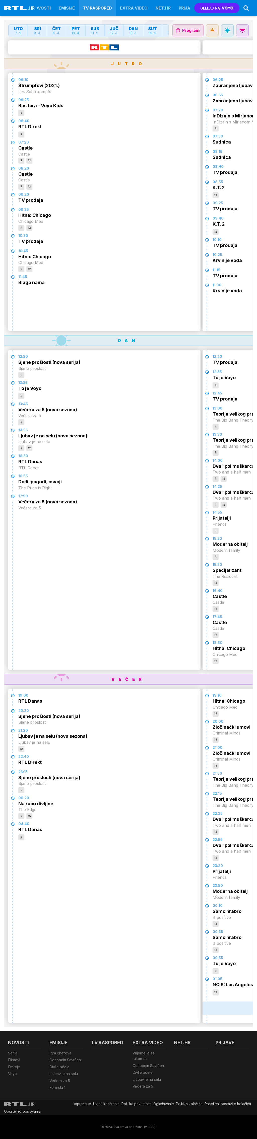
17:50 (23, 496)
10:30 (23, 235)
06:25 (23, 100)
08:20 (23, 168)
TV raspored (97, 8)
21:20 (23, 730)
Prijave (187, 8)
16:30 (23, 456)
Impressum (82, 1104)
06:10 (23, 80)
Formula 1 (57, 1087)
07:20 (23, 142)
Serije (13, 1053)
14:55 (23, 430)
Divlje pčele (59, 1066)
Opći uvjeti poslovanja (22, 1111)
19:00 (23, 695)
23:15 (23, 772)
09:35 (23, 209)
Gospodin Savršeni (65, 1059)
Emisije (67, 8)
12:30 (23, 356)
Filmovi (14, 1059)
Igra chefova (60, 1053)
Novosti (41, 8)
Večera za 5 (59, 1080)
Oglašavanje (163, 1104)
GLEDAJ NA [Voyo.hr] (217, 8)
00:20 (23, 798)
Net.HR (163, 8)
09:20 (23, 194)
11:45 (22, 277)
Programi (188, 30)
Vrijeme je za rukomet (144, 1056)
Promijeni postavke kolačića (228, 1104)
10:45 (23, 251)
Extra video (134, 8)
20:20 (23, 710)
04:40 (23, 824)
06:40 (23, 121)
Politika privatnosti (136, 1104)
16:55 (23, 476)
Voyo (12, 1073)
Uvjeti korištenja (106, 1104)
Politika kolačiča (189, 1104)
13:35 (23, 382)
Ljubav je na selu (63, 1073)
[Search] (246, 8)
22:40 (23, 756)
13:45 (23, 404)
